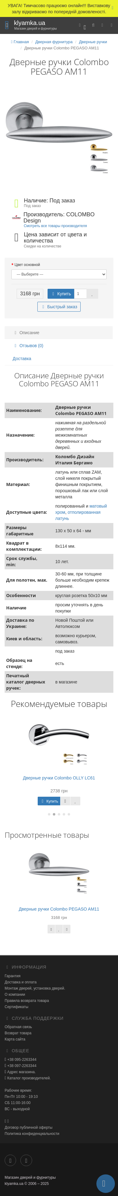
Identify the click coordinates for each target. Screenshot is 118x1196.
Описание (26, 332)
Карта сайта (15, 1039)
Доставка (22, 358)
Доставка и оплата (21, 982)
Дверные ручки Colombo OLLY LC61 (59, 777)
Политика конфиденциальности (32, 1134)
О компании (15, 994)
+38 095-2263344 (21, 1059)
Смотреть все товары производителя (55, 226)
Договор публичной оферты (29, 1127)
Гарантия (12, 976)
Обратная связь (18, 1027)
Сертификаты (16, 1007)
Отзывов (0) (28, 345)
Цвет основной (27, 265)
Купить (61, 293)
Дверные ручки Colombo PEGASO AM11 (59, 909)
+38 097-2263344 (21, 1066)
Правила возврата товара (27, 1001)
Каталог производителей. (28, 1078)
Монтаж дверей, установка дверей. (35, 988)
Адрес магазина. (21, 1072)
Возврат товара (18, 1033)
